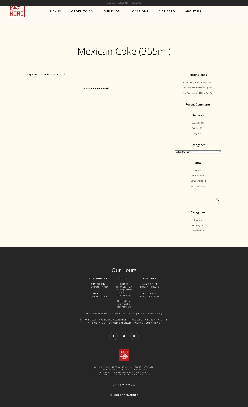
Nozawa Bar (136, 3)
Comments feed (198, 180)
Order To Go (82, 11)
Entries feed (198, 175)
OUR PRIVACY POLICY (124, 385)
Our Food (111, 11)
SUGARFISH (123, 3)
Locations (139, 11)
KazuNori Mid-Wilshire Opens (198, 87)
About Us (193, 11)
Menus (55, 11)
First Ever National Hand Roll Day (198, 93)
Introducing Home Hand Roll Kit (198, 82)
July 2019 (198, 133)
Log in (198, 170)
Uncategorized (198, 230)
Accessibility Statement (124, 395)
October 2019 (198, 128)
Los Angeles (198, 225)
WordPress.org (198, 186)
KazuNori (198, 220)
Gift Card (167, 11)
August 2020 (198, 122)
